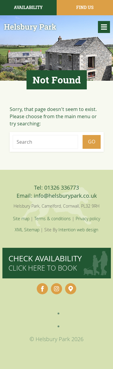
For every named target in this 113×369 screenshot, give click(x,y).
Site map (21, 218)
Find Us (84, 7)
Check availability (45, 263)
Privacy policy (88, 218)
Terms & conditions (52, 218)
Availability (28, 7)
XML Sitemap (27, 229)
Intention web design (78, 229)
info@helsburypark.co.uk (65, 195)
